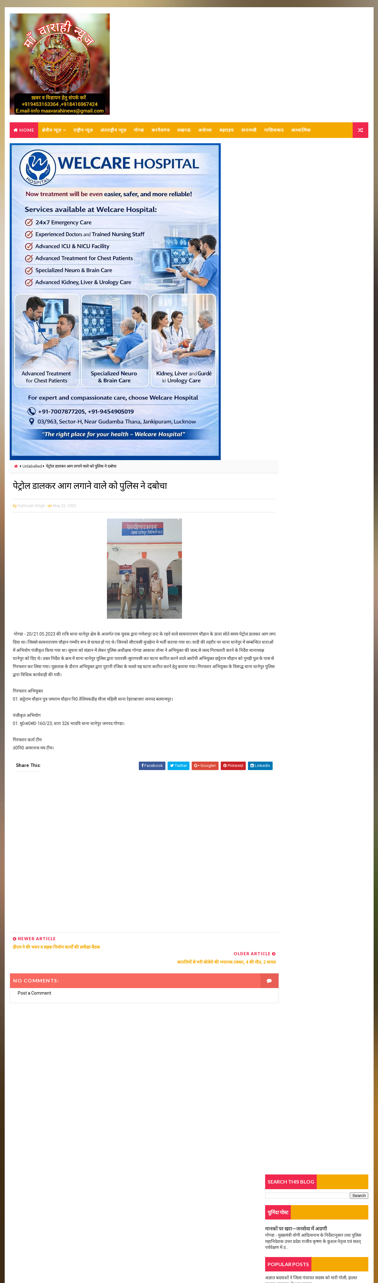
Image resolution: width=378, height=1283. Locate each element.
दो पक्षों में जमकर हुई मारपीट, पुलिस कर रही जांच (304, 268)
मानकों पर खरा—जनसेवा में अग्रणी (297, 199)
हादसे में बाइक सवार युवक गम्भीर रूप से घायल (302, 335)
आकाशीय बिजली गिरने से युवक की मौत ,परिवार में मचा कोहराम (316, 465)
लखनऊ (183, 131)
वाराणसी (248, 131)
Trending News (283, 388)
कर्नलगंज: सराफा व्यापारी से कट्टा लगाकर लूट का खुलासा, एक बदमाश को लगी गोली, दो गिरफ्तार (330, 511)
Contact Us (28, 1218)
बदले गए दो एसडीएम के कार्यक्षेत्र (291, 437)
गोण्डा (139, 131)
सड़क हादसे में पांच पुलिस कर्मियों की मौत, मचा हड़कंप (307, 531)
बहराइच (226, 131)
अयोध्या (205, 131)
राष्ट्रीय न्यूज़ (83, 131)
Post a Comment (34, 980)
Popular (317, 387)
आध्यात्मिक (300, 131)
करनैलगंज (160, 131)
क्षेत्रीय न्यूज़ (51, 131)
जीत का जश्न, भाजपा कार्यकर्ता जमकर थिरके (301, 398)
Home (26, 131)
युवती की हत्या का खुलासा (286, 282)
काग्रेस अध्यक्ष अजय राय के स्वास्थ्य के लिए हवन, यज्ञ (306, 451)
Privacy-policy (30, 1228)
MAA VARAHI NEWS (78, 1262)
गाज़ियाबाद (273, 131)
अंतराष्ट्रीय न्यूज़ (113, 131)
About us (26, 1209)
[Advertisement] (131, 856)
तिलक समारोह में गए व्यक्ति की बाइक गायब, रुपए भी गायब (312, 321)
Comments (351, 387)
